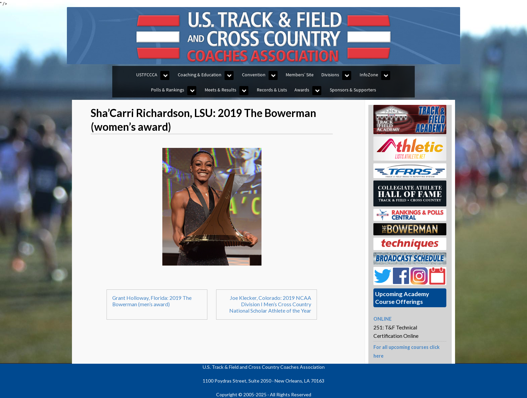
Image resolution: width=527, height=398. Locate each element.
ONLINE (382, 319)
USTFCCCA (146, 75)
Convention (254, 75)
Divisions (330, 75)
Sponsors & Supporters (353, 90)
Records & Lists (272, 90)
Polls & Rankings (167, 90)
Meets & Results (220, 90)
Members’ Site (300, 75)
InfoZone (369, 75)
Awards (301, 90)
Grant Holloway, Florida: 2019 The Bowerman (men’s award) (152, 300)
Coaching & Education (199, 75)
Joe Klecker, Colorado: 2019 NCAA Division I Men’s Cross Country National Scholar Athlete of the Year (270, 304)
